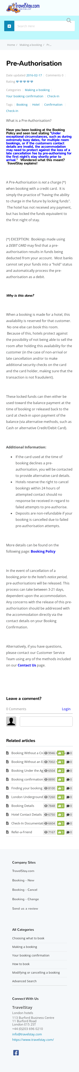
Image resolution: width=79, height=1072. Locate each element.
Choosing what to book (28, 938)
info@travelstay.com (27, 1034)
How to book (20, 964)
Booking (22, 105)
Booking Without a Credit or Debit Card (39, 753)
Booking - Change (25, 899)
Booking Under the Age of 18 (32, 770)
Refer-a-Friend (21, 832)
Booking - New (23, 880)
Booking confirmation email (31, 779)
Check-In (53, 96)
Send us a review (25, 908)
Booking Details (22, 806)
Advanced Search (24, 981)
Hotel (36, 105)
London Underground (27, 797)
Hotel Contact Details (26, 814)
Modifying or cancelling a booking (36, 972)
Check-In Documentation (29, 823)
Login (66, 709)
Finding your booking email (31, 788)
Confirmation (53, 105)
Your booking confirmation (24, 96)
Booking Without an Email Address (36, 762)
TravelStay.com (23, 871)
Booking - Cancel (24, 890)
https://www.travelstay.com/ (33, 1039)
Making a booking (31, 45)
